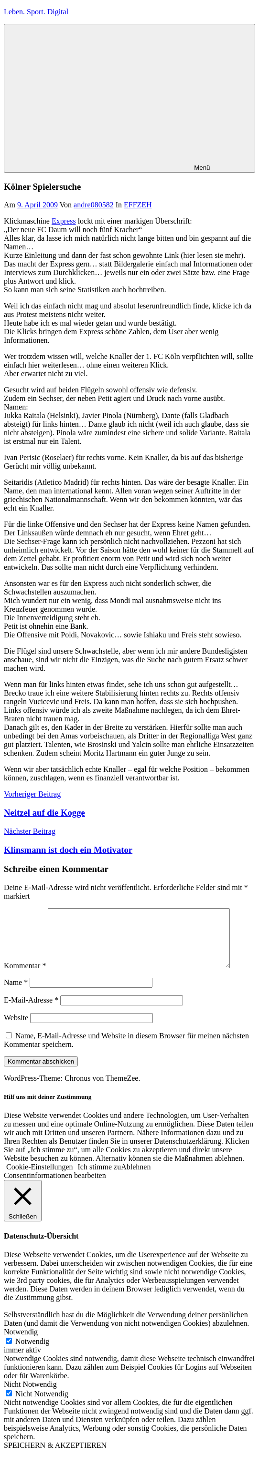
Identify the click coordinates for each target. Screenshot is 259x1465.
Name (16, 994)
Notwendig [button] (21, 1343)
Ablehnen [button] (136, 1178)
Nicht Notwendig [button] (30, 1396)
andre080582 (94, 205)
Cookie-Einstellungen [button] (39, 1178)
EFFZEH (138, 205)
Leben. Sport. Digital (36, 12)
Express (64, 221)
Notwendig (32, 1353)
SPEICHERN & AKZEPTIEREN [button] (55, 1457)
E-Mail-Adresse (31, 1011)
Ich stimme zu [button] (99, 1178)
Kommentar (25, 977)
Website (16, 1029)
